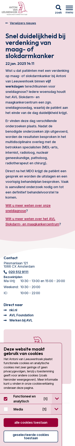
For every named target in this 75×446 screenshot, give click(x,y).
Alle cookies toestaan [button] (30, 422)
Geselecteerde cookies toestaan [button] (31, 436)
